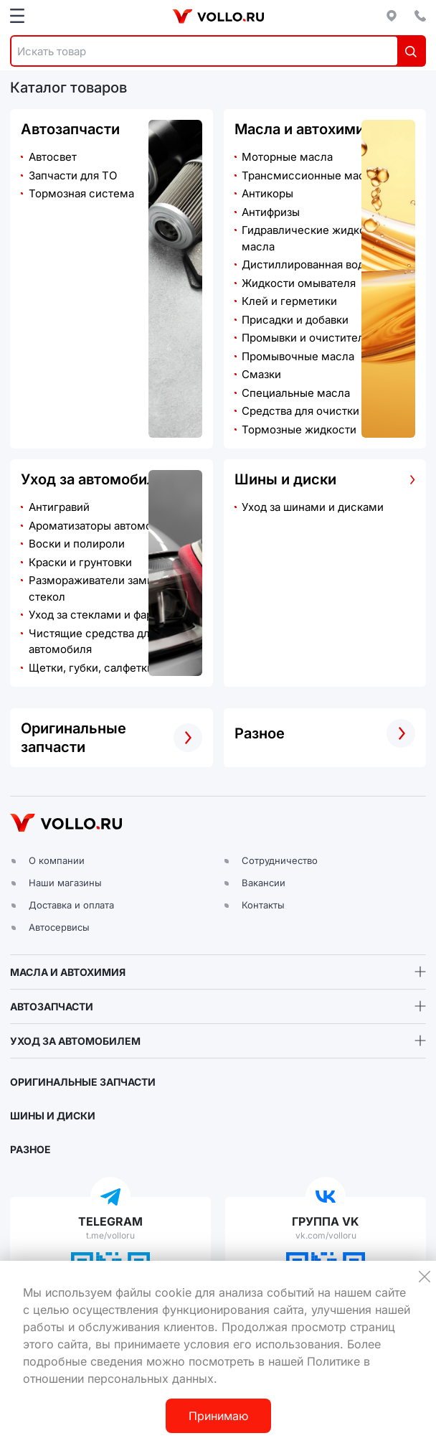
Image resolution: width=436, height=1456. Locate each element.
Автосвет (53, 157)
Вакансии (263, 882)
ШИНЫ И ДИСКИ (52, 1115)
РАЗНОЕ (30, 1149)
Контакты (263, 905)
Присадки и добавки (295, 320)
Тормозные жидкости (299, 429)
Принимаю (218, 1416)
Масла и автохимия (303, 129)
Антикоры (267, 193)
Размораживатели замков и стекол (101, 588)
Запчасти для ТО (73, 175)
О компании (57, 860)
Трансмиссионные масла (309, 175)
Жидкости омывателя (299, 283)
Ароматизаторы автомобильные (113, 525)
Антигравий (59, 507)
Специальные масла (296, 393)
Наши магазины (65, 882)
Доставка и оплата (71, 905)
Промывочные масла (298, 356)
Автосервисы (59, 927)
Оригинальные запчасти (73, 738)
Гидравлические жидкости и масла (317, 238)
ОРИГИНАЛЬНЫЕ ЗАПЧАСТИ (83, 1082)
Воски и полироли (77, 543)
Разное (259, 733)
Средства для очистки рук (311, 411)
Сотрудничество (280, 860)
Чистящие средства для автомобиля (92, 641)
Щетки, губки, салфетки (91, 668)
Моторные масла (287, 157)
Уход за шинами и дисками (313, 507)
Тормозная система (81, 193)
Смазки (261, 374)
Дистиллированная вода (306, 264)
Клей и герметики (289, 301)
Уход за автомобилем (98, 479)
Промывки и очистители (306, 337)
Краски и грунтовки (80, 562)
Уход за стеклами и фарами (101, 614)
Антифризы (271, 212)
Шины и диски (285, 479)
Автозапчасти (70, 129)
